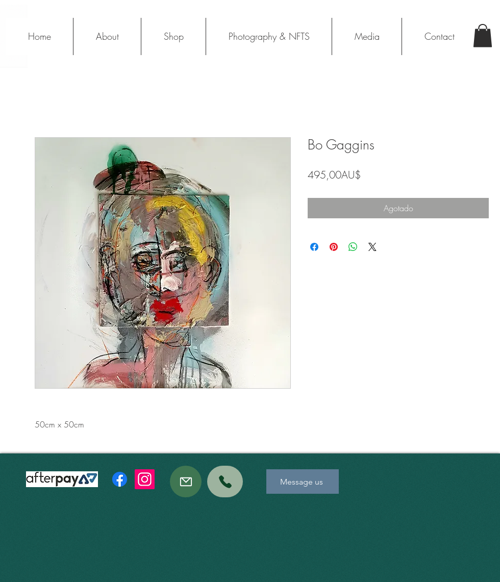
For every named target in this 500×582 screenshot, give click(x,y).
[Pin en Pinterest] (334, 247)
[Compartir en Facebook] (314, 247)
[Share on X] (372, 247)
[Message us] (302, 481)
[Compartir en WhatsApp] (353, 247)
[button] (482, 35)
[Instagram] (145, 479)
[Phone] (225, 481)
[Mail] (186, 481)
